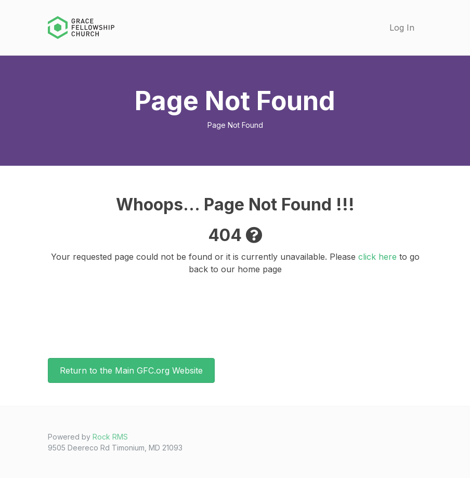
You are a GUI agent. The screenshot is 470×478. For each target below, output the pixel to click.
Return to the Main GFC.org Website (131, 370)
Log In (401, 27)
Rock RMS (110, 436)
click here (377, 256)
